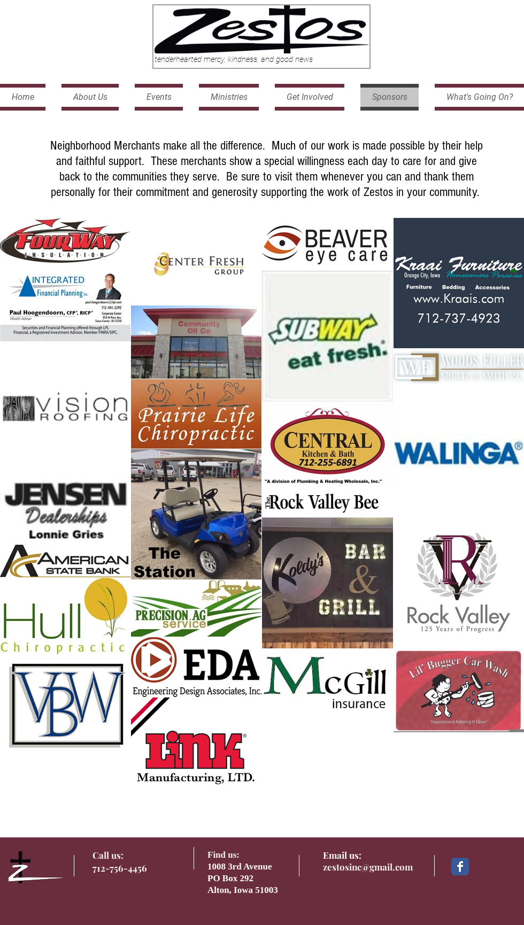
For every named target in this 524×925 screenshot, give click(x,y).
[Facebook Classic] (460, 866)
